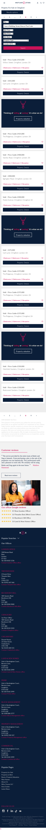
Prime (4, 680)
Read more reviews (11, 475)
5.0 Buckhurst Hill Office (21, 518)
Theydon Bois (7, 571)
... (14, 17)
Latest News (5, 789)
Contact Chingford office (9, 630)
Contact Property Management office (14, 737)
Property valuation (23, 119)
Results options (12, 12)
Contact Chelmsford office (10, 650)
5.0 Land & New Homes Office (23, 521)
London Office (8, 549)
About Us (4, 782)
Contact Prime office (8, 694)
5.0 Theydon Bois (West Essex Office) (26, 514)
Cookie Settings (33, 825)
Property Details (23, 72)
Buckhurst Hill (8, 593)
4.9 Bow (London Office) (21, 511)
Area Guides (5, 787)
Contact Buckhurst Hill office (11, 606)
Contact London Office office (11, 563)
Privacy (26, 825)
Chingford (6, 615)
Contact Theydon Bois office (11, 584)
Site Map (20, 825)
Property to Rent (7, 775)
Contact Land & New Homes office (13, 672)
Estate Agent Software (38, 823)
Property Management (12, 724)
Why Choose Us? (7, 784)
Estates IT (14, 825)
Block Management (10, 702)
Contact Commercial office (10, 759)
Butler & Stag (14, 823)
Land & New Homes (10, 658)
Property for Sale (7, 772)
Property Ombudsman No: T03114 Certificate (13, 819)
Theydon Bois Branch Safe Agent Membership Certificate (23, 821)
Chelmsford (7, 637)
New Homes (5, 779)
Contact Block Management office (12, 715)
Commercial (7, 746)
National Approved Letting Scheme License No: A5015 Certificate (26, 821)
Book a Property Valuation (10, 777)
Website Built (22, 823)
